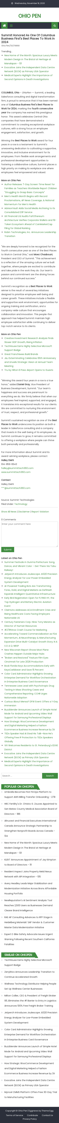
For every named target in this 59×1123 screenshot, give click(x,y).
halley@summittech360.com (17, 468)
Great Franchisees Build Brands (21, 354)
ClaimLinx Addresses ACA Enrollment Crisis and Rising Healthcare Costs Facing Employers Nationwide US (29, 613)
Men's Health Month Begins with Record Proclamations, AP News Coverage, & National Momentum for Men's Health (29, 200)
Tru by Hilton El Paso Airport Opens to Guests (28, 370)
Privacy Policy (30, 1118)
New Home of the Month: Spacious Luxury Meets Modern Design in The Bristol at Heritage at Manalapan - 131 (30, 59)
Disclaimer (24, 511)
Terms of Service (14, 1115)
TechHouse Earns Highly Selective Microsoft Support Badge (28, 962)
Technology (20, 504)
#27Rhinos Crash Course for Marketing (25, 629)
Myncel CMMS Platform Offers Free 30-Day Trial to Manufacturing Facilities (30, 1095)
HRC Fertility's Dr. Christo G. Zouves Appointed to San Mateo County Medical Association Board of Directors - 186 (30, 809)
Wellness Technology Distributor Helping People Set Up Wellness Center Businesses (30, 986)
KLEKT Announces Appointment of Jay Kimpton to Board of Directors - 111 (30, 862)
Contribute (32, 1115)
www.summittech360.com (16, 472)
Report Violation (40, 511)
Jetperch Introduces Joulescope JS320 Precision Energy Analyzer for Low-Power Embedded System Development (30, 577)
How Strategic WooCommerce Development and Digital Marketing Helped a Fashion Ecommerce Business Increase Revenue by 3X (29, 725)
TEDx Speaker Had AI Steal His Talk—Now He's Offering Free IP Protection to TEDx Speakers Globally (28, 737)
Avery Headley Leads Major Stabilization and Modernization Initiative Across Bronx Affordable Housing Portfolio (30, 888)
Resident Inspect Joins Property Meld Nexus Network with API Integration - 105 (28, 874)
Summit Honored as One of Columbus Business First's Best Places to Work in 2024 (28, 38)
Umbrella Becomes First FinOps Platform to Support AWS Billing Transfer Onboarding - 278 (29, 794)
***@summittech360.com (15, 488)
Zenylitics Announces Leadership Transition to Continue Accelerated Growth (29, 974)
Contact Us (47, 1115)
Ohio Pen (29, 15)
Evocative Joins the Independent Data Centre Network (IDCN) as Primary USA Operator (29, 1083)
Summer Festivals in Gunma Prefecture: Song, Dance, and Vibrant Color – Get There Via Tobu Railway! (30, 566)
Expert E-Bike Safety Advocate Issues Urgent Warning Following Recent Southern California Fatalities (29, 939)
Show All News (8, 511)
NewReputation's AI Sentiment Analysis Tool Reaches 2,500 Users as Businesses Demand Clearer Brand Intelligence (28, 905)
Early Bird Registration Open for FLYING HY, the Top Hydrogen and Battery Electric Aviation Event (29, 601)
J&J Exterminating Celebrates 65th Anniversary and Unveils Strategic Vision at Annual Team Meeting (30, 362)
